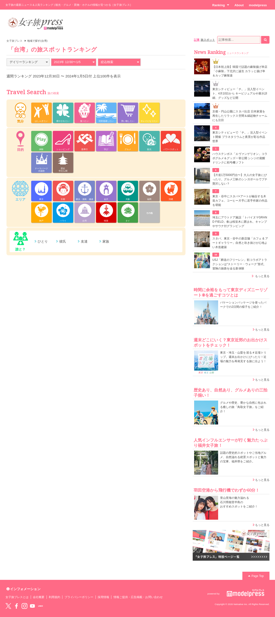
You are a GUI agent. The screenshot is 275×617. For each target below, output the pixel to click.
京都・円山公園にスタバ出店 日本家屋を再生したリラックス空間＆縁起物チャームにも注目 (239, 116)
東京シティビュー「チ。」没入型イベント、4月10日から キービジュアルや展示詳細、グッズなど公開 (239, 93)
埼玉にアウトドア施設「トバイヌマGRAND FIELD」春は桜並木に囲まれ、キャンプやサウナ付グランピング (239, 222)
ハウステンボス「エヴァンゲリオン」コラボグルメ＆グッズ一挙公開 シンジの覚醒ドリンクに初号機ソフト (239, 158)
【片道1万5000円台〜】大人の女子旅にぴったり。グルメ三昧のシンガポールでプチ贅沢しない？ (239, 179)
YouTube (32, 606)
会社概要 (38, 597)
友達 (84, 241)
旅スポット (208, 39)
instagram (24, 606)
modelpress (258, 5)
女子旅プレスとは (17, 597)
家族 (105, 241)
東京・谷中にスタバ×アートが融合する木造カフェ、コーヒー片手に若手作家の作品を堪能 (239, 201)
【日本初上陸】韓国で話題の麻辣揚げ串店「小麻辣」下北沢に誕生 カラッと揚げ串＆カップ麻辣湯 (239, 71)
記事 (197, 39)
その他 (149, 213)
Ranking (220, 5)
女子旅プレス (14, 40)
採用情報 (103, 597)
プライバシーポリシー (79, 597)
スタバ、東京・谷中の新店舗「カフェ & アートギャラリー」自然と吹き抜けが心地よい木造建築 (240, 243)
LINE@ (40, 606)
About (239, 5)
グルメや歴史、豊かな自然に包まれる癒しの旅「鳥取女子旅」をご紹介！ (243, 407)
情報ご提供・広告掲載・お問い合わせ (138, 597)
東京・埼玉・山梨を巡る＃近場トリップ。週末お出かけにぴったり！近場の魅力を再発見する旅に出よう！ (243, 357)
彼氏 (62, 241)
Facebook (16, 606)
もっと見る (262, 276)
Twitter (8, 606)
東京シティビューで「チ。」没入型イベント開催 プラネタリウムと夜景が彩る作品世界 (239, 137)
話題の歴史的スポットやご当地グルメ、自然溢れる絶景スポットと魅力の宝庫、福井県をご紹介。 (243, 457)
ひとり (43, 241)
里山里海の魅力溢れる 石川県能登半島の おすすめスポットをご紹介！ (239, 502)
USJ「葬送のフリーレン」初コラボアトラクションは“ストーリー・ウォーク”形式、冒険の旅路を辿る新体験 (239, 264)
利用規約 (54, 597)
